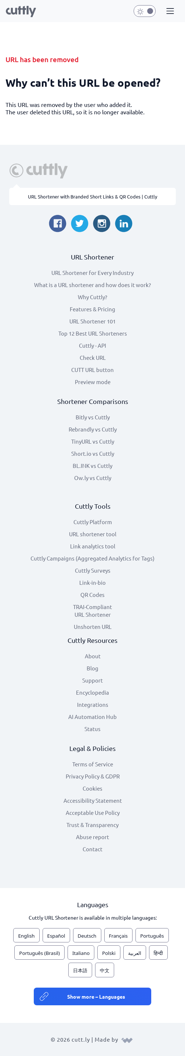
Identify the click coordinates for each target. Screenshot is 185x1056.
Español (56, 935)
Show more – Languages (96, 996)
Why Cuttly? (92, 296)
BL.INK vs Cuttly (92, 465)
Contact (92, 848)
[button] (169, 11)
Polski (108, 953)
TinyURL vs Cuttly (92, 441)
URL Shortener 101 (92, 321)
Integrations (92, 704)
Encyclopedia (92, 692)
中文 (104, 970)
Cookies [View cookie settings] (92, 788)
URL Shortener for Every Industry (92, 272)
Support (92, 680)
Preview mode (92, 381)
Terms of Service (92, 763)
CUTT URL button (92, 369)
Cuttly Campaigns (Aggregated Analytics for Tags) (92, 558)
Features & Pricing (92, 308)
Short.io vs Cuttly (92, 453)
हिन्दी (158, 953)
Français (118, 935)
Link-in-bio (92, 582)
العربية (134, 953)
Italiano (81, 953)
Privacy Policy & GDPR (93, 776)
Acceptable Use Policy (93, 812)
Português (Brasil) (39, 953)
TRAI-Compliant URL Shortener (92, 610)
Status (92, 728)
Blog (92, 668)
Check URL (93, 357)
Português (152, 935)
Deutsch (87, 935)
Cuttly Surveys (92, 570)
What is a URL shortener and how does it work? (92, 284)
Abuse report (92, 836)
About (93, 655)
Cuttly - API (92, 345)
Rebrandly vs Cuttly (93, 429)
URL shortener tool (92, 533)
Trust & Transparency (92, 824)
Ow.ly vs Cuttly (92, 477)
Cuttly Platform (92, 521)
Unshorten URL (93, 626)
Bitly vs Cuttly (93, 417)
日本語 (80, 970)
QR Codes (92, 594)
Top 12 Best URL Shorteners (92, 333)
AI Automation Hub (92, 716)
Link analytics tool (92, 546)
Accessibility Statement (93, 800)
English (26, 935)
